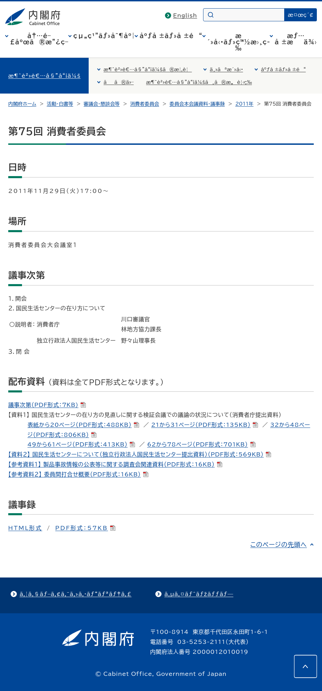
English (185, 15)
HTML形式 (25, 528)
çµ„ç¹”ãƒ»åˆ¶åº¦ (104, 36)
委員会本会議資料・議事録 (197, 103)
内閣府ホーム (22, 103)
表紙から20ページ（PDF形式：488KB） (83, 425)
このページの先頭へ (278, 544)
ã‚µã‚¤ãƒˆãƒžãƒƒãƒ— (198, 594)
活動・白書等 (60, 103)
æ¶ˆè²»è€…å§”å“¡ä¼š (44, 75)
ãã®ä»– (118, 82)
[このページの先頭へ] (306, 666)
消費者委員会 (144, 103)
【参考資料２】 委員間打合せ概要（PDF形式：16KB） (78, 474)
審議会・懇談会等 (102, 103)
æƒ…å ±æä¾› (296, 39)
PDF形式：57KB (85, 528)
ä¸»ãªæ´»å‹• (226, 69)
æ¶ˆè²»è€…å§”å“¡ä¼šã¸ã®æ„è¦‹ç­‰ (199, 82)
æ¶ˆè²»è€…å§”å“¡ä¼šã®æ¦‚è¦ (147, 69)
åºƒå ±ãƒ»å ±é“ (171, 36)
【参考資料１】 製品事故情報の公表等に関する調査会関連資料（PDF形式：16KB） (115, 464)
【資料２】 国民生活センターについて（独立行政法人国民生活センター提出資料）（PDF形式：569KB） (139, 454)
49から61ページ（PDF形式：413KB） (81, 444)
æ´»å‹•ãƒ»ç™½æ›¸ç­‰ (238, 42)
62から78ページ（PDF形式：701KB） (201, 444)
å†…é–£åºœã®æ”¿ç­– (39, 39)
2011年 (244, 103)
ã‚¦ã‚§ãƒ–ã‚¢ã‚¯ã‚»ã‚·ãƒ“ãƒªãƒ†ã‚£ (76, 594)
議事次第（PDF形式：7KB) (47, 405)
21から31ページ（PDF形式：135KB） (204, 425)
